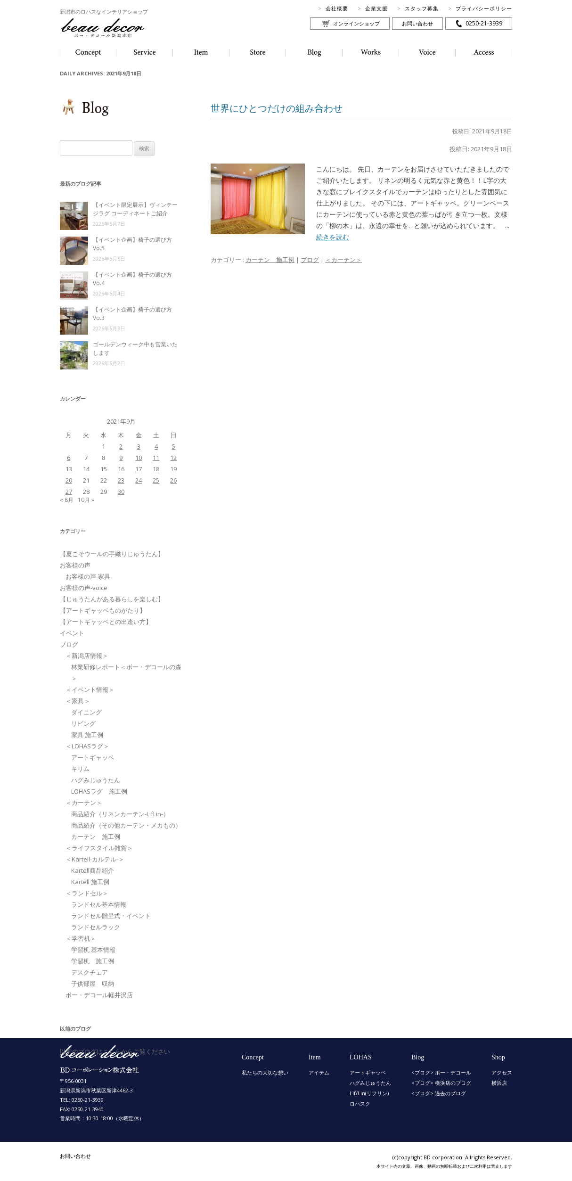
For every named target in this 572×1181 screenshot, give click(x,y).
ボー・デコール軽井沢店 (99, 995)
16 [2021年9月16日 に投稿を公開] (121, 469)
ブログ (310, 259)
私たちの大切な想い (265, 1072)
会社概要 (337, 8)
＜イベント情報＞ (89, 689)
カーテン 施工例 (269, 259)
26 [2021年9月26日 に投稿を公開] (173, 480)
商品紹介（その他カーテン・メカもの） (126, 825)
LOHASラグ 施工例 (99, 791)
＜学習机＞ (80, 938)
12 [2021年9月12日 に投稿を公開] (173, 457)
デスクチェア (89, 972)
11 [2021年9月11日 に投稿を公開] (156, 457)
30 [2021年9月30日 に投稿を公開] (121, 491)
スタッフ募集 (422, 8)
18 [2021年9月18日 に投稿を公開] (156, 469)
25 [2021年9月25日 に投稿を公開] (156, 480)
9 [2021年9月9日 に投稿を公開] (121, 457)
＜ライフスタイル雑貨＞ (99, 848)
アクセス (501, 1072)
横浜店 (499, 1082)
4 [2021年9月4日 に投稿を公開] (156, 446)
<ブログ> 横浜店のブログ (441, 1082)
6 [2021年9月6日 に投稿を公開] (68, 457)
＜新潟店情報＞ (86, 655)
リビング (83, 723)
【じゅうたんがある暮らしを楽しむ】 (112, 599)
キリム (80, 768)
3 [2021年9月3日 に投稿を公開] (138, 446)
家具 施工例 (87, 734)
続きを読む (332, 236)
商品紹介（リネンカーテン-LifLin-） (120, 814)
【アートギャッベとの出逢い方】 (106, 621)
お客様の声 (75, 565)
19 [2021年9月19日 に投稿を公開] (173, 469)
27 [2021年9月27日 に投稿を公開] (68, 491)
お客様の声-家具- (88, 576)
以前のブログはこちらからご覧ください (115, 1051)
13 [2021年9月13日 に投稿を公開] (68, 469)
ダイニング (86, 712)
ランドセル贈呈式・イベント (111, 915)
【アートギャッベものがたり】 (103, 610)
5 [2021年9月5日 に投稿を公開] (173, 446)
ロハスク (360, 1103)
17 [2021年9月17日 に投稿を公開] (138, 469)
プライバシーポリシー (484, 8)
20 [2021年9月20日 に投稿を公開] (68, 480)
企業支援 (376, 8)
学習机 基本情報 (93, 949)
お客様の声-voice (83, 587)
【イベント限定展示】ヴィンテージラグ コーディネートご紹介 (135, 209)
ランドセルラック (95, 927)
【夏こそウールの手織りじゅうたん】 (112, 553)
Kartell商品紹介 (92, 870)
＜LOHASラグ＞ (87, 746)
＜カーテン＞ (343, 259)
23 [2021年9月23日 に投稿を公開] (121, 480)
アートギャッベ (92, 757)
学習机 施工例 (92, 961)
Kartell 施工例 (90, 882)
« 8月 (67, 500)
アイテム (319, 1072)
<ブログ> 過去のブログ (438, 1093)
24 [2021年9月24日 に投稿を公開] (138, 480)
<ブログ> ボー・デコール (441, 1072)
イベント (72, 633)
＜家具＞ (77, 701)
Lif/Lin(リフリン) (369, 1093)
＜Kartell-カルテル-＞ (94, 859)
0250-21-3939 (484, 23)
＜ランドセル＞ (86, 893)
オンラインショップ (356, 23)
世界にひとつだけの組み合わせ (277, 108)
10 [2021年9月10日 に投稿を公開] (138, 457)
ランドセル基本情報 (98, 904)
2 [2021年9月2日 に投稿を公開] (121, 446)
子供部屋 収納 (92, 983)
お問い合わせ (417, 23)
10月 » (86, 500)
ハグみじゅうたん (95, 780)
